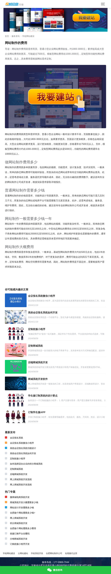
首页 (7, 36)
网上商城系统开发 (18, 518)
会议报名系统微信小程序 (41, 296)
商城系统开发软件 (38, 379)
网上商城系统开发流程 (21, 479)
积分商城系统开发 (18, 523)
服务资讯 (16, 36)
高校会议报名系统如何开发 (43, 312)
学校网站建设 (28, 36)
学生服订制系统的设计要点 (43, 395)
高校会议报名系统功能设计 (23, 448)
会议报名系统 (16, 438)
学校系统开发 (37, 553)
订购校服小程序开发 (19, 544)
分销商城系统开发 (18, 539)
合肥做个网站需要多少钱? (22, 513)
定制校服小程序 (36, 329)
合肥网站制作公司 (54, 553)
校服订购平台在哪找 (19, 533)
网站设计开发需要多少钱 (22, 507)
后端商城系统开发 (38, 362)
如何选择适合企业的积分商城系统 (26, 464)
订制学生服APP (36, 412)
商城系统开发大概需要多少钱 (24, 502)
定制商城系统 (35, 345)
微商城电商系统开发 (19, 497)
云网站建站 (23, 553)
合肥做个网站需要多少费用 (23, 528)
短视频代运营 (71, 553)
